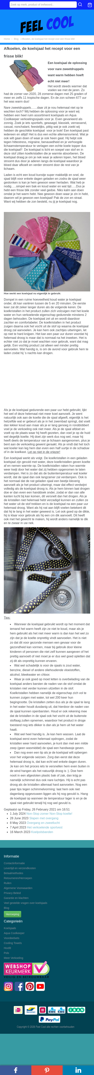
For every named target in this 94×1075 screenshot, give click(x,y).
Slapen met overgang (43, 818)
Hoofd (7, 948)
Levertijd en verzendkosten (20, 868)
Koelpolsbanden (42, 832)
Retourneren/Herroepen (18, 878)
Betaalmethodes (13, 873)
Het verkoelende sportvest (44, 827)
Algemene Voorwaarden (18, 888)
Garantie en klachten (16, 897)
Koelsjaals (10, 928)
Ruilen (7, 883)
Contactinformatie (14, 863)
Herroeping (12, 914)
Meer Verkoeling (13, 957)
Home (7, 39)
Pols (6, 952)
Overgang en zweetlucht (43, 822)
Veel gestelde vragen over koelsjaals (25, 902)
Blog (16, 39)
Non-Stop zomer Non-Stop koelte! (49, 813)
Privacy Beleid (12, 893)
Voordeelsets (11, 938)
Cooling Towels (13, 943)
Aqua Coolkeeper (14, 933)
